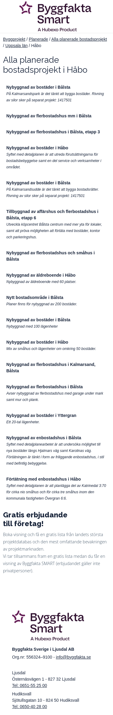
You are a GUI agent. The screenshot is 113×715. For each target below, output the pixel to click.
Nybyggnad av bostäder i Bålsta (38, 87)
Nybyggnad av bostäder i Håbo (37, 147)
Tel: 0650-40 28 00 (29, 706)
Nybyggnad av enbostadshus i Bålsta (43, 437)
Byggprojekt (14, 39)
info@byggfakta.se (73, 657)
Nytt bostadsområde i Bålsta (34, 297)
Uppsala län (16, 45)
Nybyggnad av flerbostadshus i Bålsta (44, 386)
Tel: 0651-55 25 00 (29, 685)
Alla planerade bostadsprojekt (79, 39)
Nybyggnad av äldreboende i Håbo (41, 275)
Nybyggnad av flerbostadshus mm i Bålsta (48, 115)
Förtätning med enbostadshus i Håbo (43, 479)
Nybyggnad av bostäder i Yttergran (41, 415)
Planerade (38, 39)
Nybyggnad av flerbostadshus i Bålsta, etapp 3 (53, 131)
